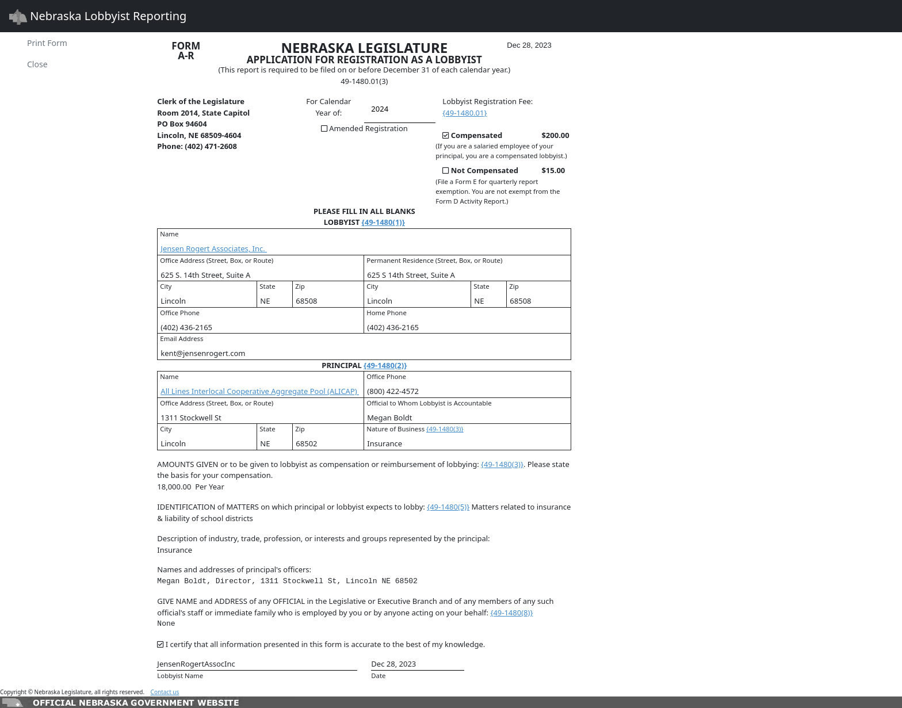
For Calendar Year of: (328, 107)
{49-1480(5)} (448, 507)
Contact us (165, 692)
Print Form (47, 42)
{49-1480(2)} (385, 365)
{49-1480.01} (464, 113)
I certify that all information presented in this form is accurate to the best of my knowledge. (325, 644)
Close (37, 64)
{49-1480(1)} (383, 222)
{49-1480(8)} (511, 612)
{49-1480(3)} (445, 428)
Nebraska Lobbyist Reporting (97, 16)
